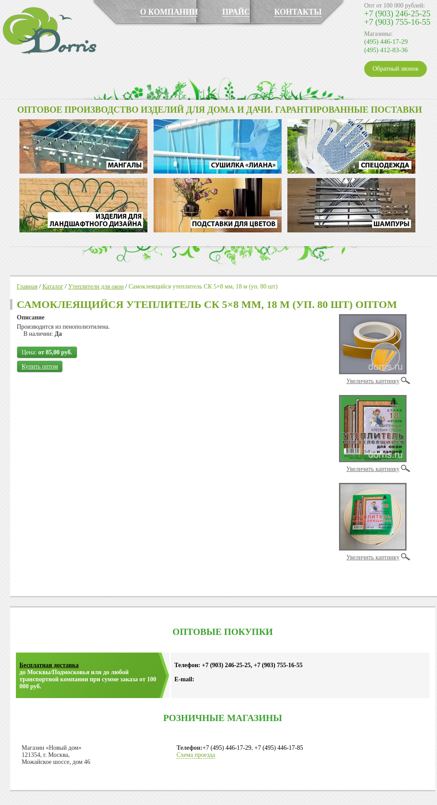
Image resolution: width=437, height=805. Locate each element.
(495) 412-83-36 (386, 49)
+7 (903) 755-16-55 (397, 22)
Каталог (52, 286)
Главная (27, 286)
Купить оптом (40, 366)
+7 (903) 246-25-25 (397, 13)
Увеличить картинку (373, 381)
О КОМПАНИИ (169, 12)
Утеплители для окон (96, 286)
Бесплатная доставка (49, 665)
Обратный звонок (395, 68)
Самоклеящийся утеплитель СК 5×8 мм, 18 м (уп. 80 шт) (203, 286)
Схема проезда (196, 755)
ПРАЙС (236, 12)
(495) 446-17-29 (386, 41)
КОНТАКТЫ (297, 12)
